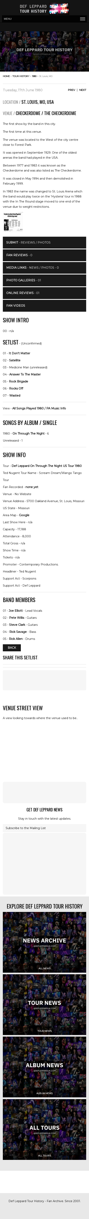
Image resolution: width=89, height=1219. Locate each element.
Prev (71, 89)
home (6, 76)
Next (82, 89)
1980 (34, 76)
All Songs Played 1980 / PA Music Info (39, 408)
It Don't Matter (19, 353)
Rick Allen (16, 639)
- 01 (23, 280)
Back (12, 648)
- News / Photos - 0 (32, 267)
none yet (31, 487)
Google (24, 515)
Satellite (14, 360)
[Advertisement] (44, 792)
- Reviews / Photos (28, 242)
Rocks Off (16, 388)
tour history (20, 76)
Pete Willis (16, 618)
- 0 (19, 255)
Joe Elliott (16, 611)
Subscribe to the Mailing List (26, 828)
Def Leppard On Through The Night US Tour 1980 (47, 466)
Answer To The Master (25, 374)
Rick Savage (18, 632)
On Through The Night (28, 433)
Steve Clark (17, 625)
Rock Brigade (18, 381)
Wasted (14, 395)
